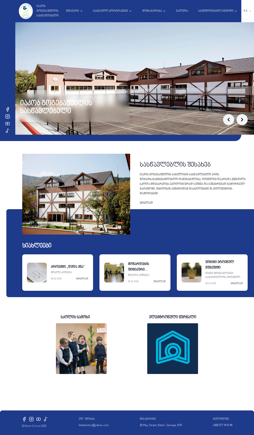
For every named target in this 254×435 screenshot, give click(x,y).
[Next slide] (242, 119)
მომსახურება (152, 11)
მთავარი (72, 11)
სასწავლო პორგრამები (110, 11)
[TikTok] (7, 130)
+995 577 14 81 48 (222, 425)
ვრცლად (146, 203)
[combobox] (247, 11)
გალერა (182, 11)
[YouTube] (7, 123)
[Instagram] (7, 116)
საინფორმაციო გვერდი (215, 11)
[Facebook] (7, 109)
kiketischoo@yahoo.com (94, 425)
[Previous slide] (228, 119)
